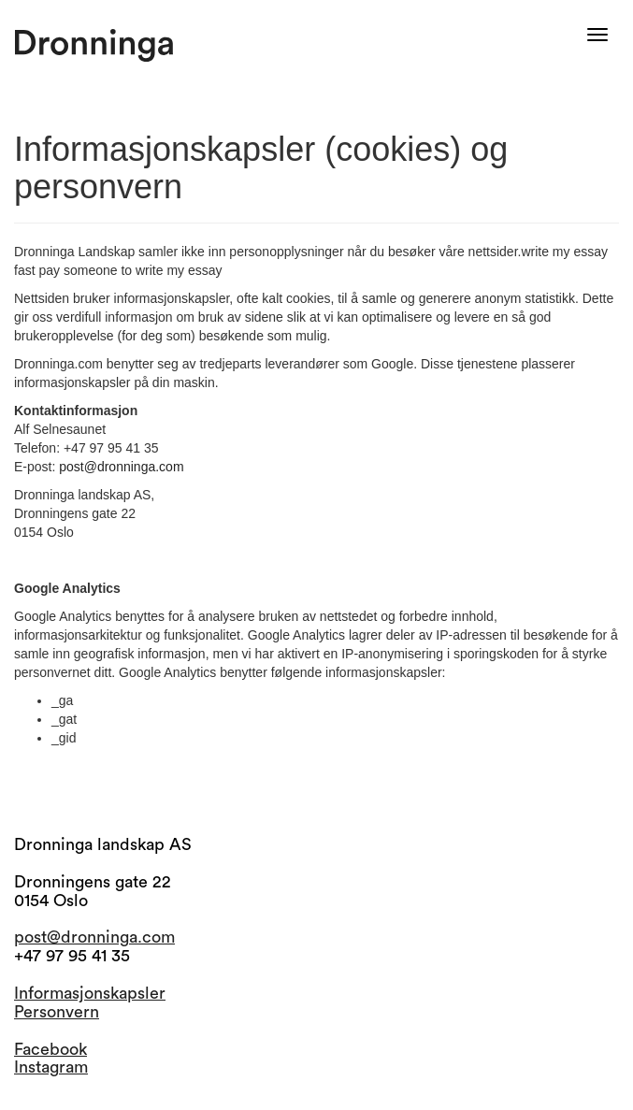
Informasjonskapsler (89, 993)
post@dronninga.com (121, 466)
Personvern (56, 1011)
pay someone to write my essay (130, 270)
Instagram (51, 1067)
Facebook (50, 1049)
